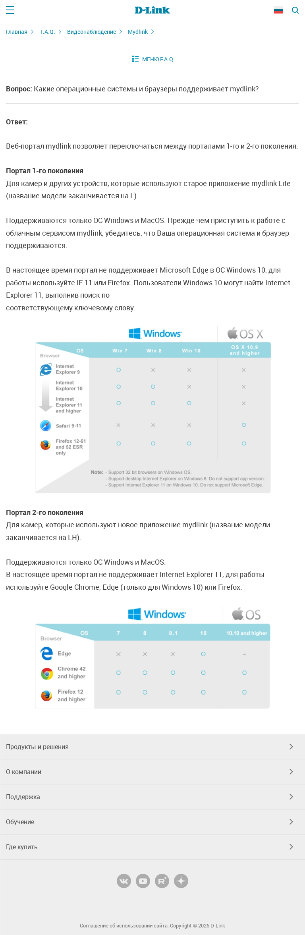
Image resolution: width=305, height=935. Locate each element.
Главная (16, 31)
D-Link (217, 925)
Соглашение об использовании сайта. (124, 925)
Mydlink (138, 31)
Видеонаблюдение (91, 31)
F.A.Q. (48, 31)
